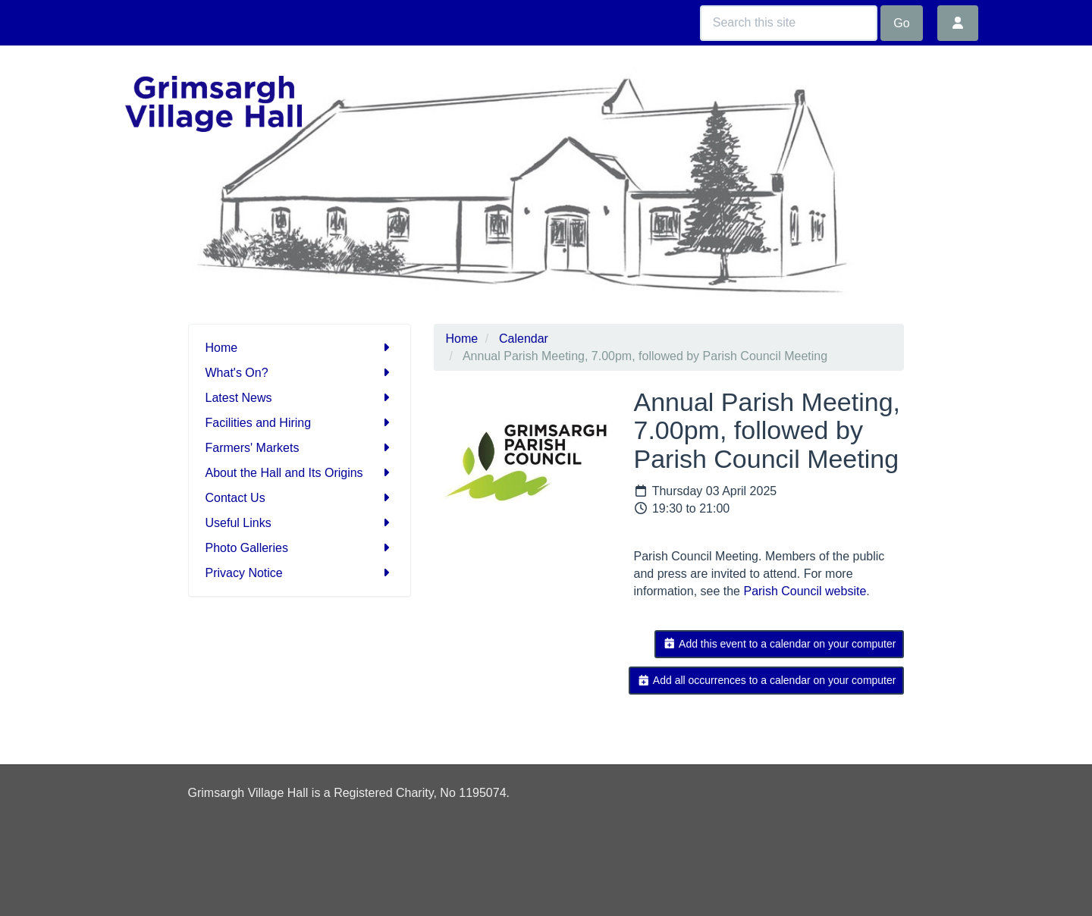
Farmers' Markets (300, 447)
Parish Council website (804, 591)
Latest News (300, 397)
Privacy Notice (300, 573)
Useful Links (300, 523)
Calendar (523, 338)
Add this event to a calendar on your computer (779, 644)
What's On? (300, 372)
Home (300, 347)
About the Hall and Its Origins (300, 473)
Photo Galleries (300, 548)
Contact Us (300, 498)
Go (901, 23)
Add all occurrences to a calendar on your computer (766, 680)
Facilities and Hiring (300, 422)
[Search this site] (788, 23)
